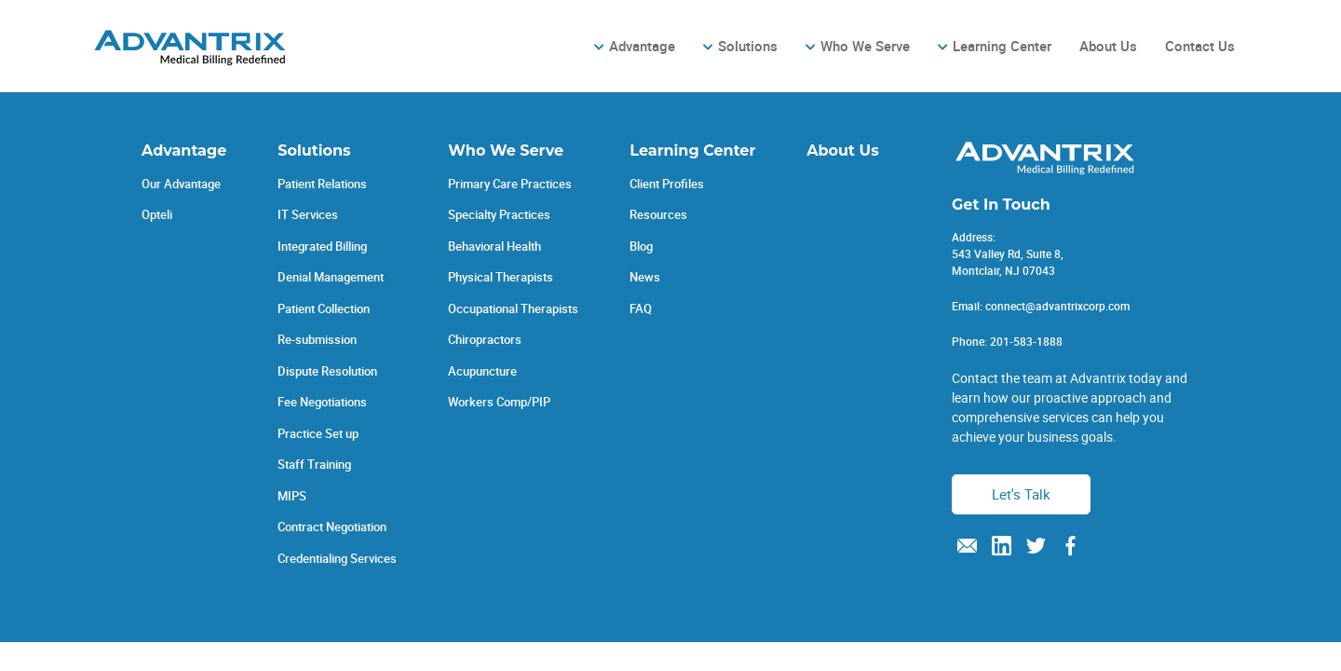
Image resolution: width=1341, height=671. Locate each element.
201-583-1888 (1026, 341)
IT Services (308, 214)
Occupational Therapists (513, 308)
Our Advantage (181, 183)
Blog (641, 246)
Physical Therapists (500, 276)
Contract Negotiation (332, 526)
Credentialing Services (337, 558)
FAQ (641, 308)
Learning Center (1002, 45)
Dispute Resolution (327, 371)
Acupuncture (482, 371)
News (645, 276)
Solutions (748, 45)
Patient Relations (322, 183)
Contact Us (1200, 45)
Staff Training (314, 464)
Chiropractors (485, 339)
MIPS (292, 495)
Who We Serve (865, 45)
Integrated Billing (322, 246)
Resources (658, 214)
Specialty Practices (499, 214)
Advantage (642, 45)
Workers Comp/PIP (499, 401)
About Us (1108, 45)
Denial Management (331, 276)
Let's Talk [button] (1021, 494)
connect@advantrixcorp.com (1057, 305)
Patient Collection (324, 308)
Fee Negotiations (322, 401)
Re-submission (317, 339)
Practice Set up (318, 433)
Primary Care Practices (510, 183)
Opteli (157, 214)
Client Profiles (667, 183)
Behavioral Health (494, 246)
